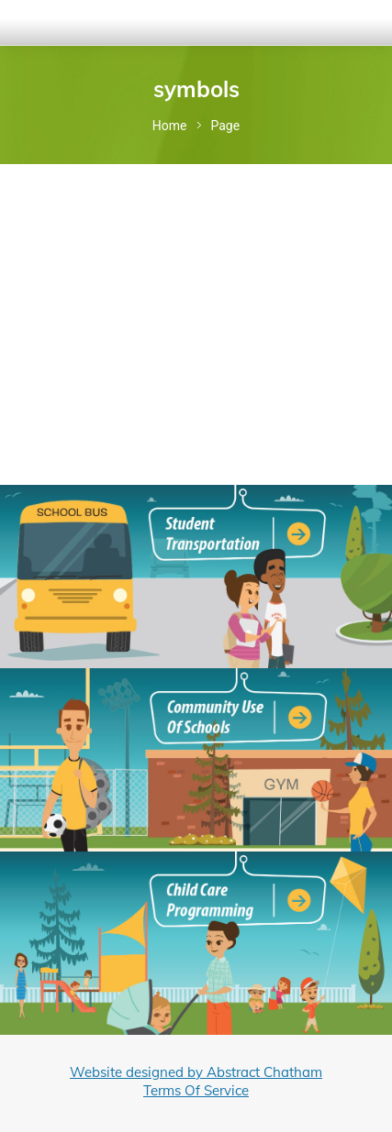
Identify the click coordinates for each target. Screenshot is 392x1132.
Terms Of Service (196, 1090)
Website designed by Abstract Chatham (196, 1072)
